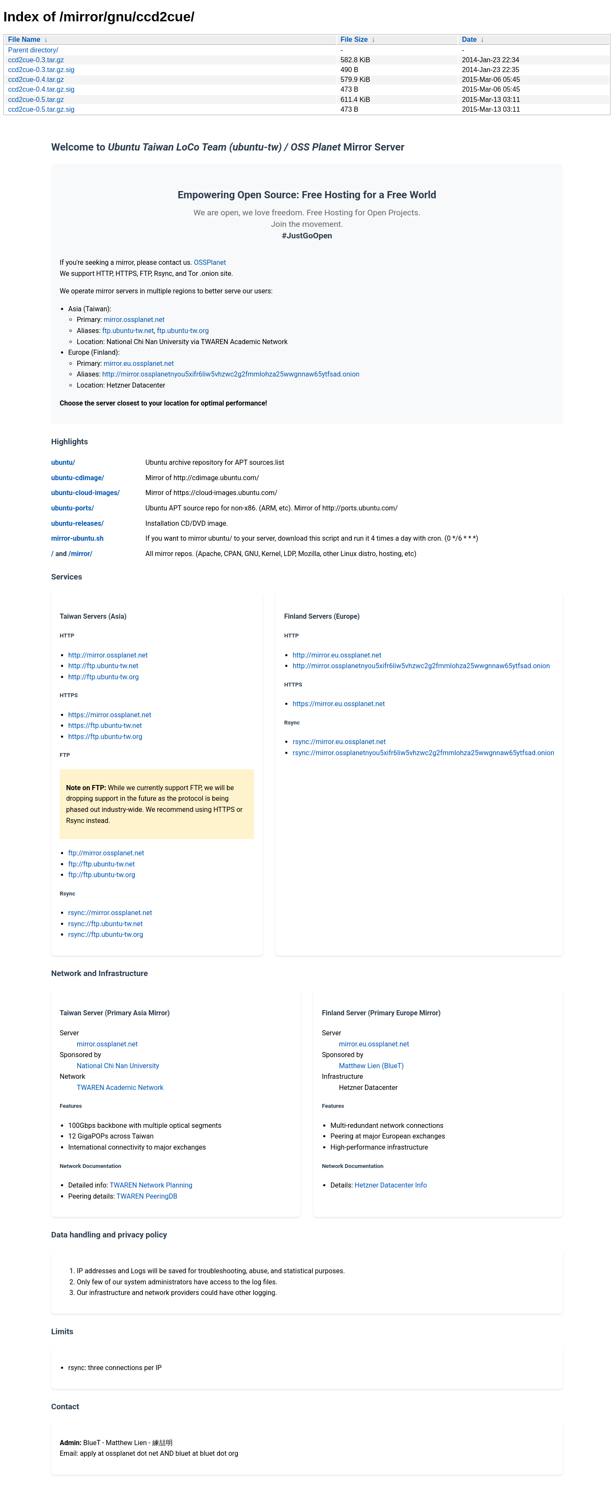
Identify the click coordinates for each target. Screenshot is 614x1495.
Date (469, 39)
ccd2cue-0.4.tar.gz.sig (41, 89)
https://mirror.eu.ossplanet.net (339, 704)
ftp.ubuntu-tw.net (128, 331)
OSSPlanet (210, 262)
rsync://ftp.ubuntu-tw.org (105, 934)
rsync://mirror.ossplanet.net (110, 913)
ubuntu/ (63, 462)
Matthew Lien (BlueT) (371, 1066)
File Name (24, 39)
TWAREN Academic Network (120, 1088)
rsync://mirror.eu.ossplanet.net (339, 742)
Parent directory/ (33, 50)
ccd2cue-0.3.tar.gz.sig (41, 69)
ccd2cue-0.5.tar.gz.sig (41, 109)
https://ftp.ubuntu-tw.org (105, 737)
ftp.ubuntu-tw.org (183, 331)
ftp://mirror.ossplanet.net (106, 853)
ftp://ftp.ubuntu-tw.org (101, 875)
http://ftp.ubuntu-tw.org (103, 677)
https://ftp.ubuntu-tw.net (105, 725)
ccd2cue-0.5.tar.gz (36, 99)
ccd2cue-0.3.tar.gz (36, 60)
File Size (354, 39)
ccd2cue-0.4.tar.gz (36, 79)
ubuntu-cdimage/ (77, 478)
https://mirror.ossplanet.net (109, 715)
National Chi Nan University (118, 1066)
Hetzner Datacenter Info (391, 1185)
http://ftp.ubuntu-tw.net (103, 666)
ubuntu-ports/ (72, 508)
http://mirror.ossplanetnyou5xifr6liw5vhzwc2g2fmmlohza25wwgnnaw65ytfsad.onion (230, 374)
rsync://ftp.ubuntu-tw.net (105, 924)
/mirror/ (80, 554)
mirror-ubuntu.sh (77, 538)
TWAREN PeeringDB (146, 1196)
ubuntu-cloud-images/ (85, 493)
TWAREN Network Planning (151, 1185)
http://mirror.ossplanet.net (108, 655)
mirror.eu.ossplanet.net (139, 363)
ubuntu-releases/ (77, 523)
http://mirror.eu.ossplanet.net (337, 655)
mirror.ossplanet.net (134, 320)
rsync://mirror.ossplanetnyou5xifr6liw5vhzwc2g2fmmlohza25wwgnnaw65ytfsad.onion (423, 753)
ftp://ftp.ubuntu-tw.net (101, 864)
